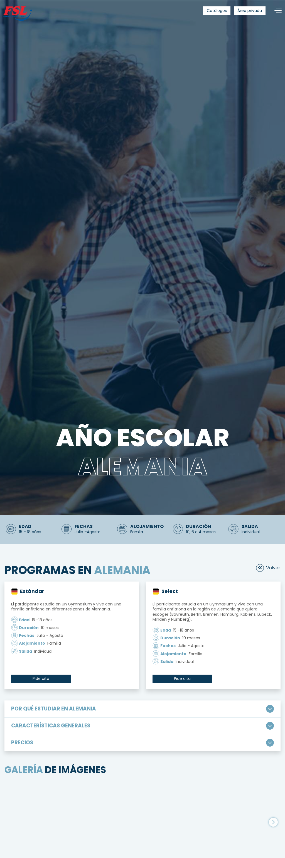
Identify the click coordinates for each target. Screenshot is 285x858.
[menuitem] (216, 10)
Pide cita (41, 678)
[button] (273, 813)
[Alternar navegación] (276, 10)
